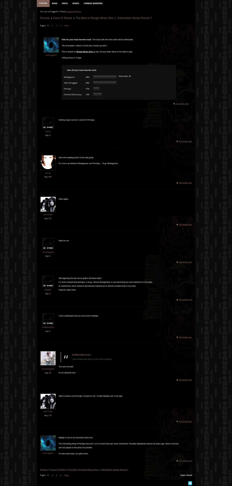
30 (50, 373)
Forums (45, 18)
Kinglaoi (47, 290)
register (70, 11)
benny (48, 131)
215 (49, 219)
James (48, 173)
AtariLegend (51, 55)
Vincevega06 (47, 252)
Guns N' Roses (62, 18)
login (78, 11)
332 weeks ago (182, 104)
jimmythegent (48, 369)
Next (66, 25)
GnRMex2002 (48, 327)
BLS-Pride (48, 214)
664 (49, 177)
